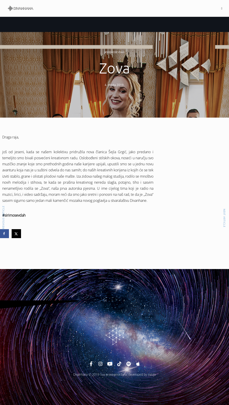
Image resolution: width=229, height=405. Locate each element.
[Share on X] (16, 233)
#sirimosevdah (114, 52)
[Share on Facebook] (4, 233)
